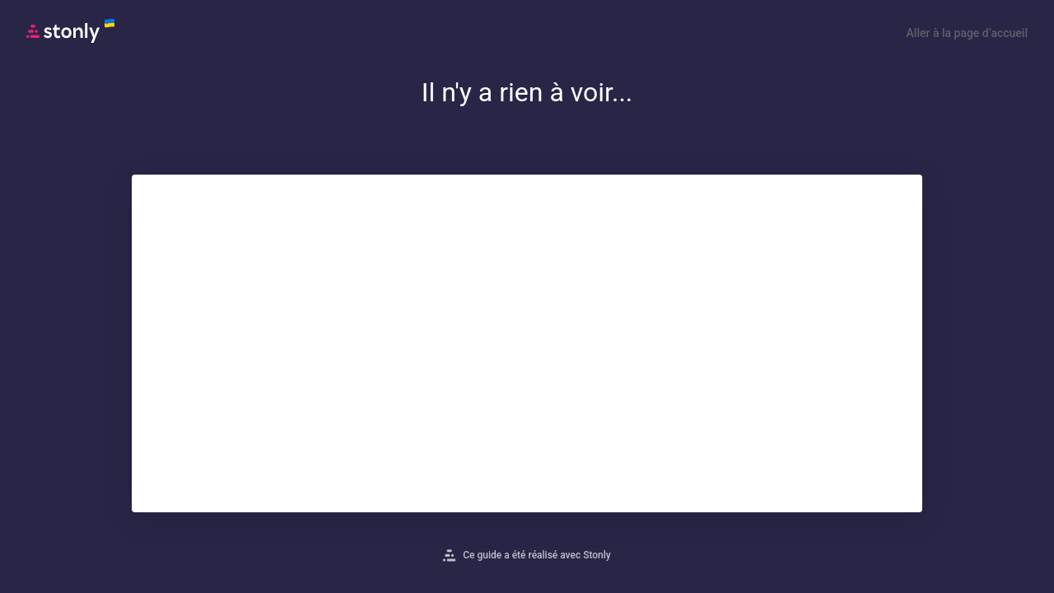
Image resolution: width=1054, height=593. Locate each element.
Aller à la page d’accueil (967, 33)
